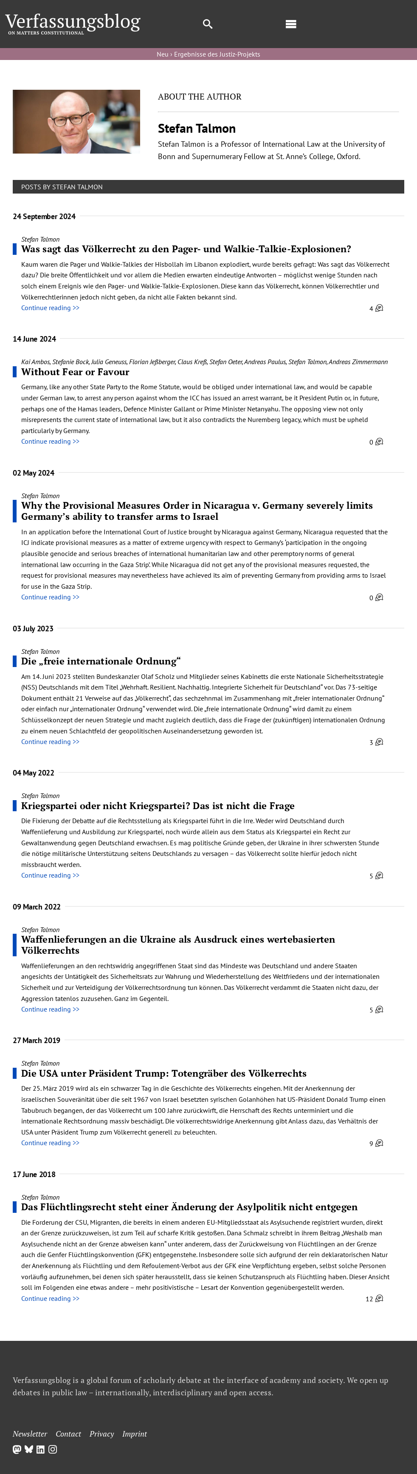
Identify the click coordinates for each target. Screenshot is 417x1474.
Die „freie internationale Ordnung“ (101, 661)
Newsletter (30, 1433)
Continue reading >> (50, 307)
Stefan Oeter (225, 361)
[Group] (73, 17)
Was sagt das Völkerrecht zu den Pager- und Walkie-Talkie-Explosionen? (186, 248)
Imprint (134, 1433)
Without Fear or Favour (75, 371)
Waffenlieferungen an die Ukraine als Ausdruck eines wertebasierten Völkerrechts (178, 944)
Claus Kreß (192, 361)
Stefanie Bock (70, 361)
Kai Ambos (35, 361)
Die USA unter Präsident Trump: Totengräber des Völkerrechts (164, 1073)
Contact (68, 1433)
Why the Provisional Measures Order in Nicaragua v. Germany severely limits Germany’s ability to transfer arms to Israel (197, 510)
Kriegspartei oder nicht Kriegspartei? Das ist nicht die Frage (158, 805)
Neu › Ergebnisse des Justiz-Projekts (208, 54)
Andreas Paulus (265, 361)
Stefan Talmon (40, 239)
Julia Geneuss (109, 361)
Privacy (102, 1433)
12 (374, 1298)
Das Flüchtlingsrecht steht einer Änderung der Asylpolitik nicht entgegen (189, 1206)
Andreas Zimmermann (358, 361)
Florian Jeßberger (152, 361)
